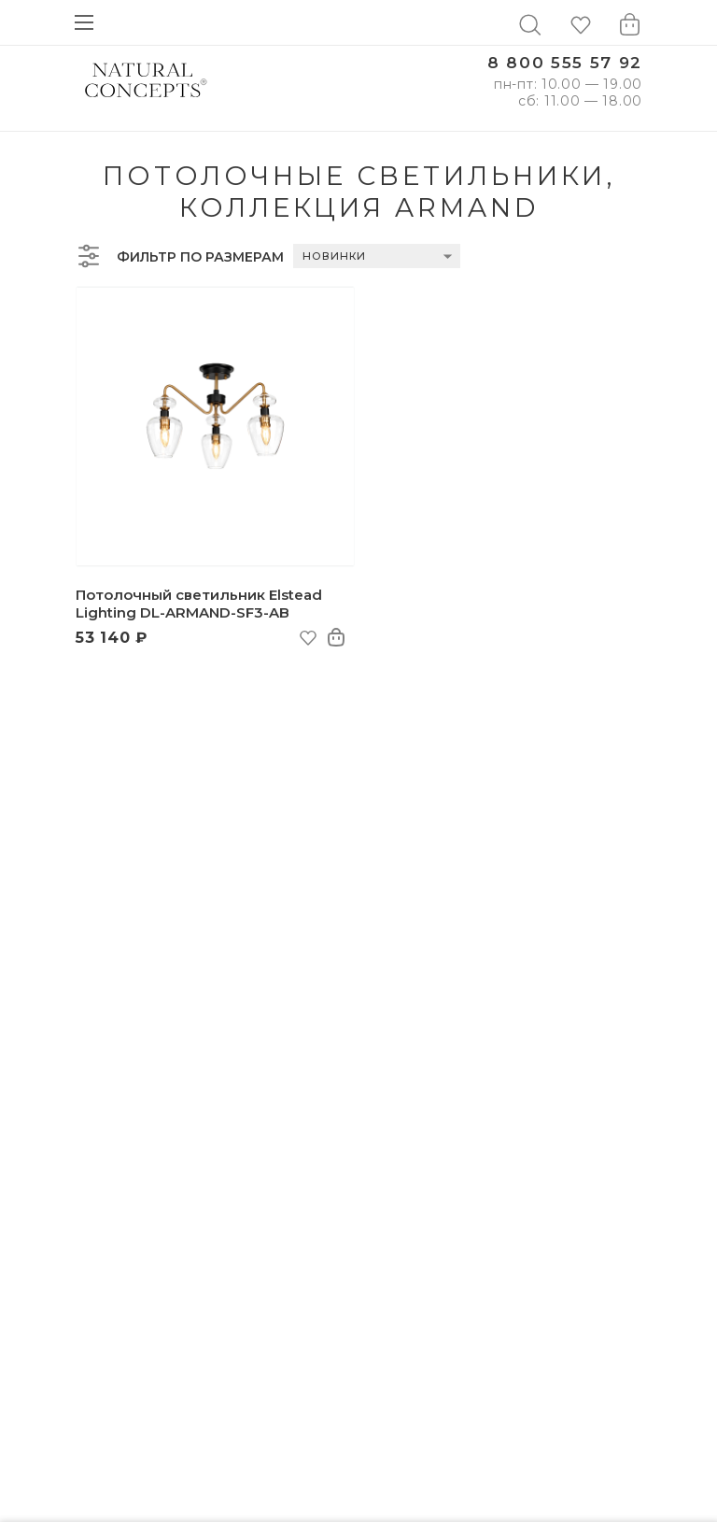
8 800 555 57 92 (564, 63)
